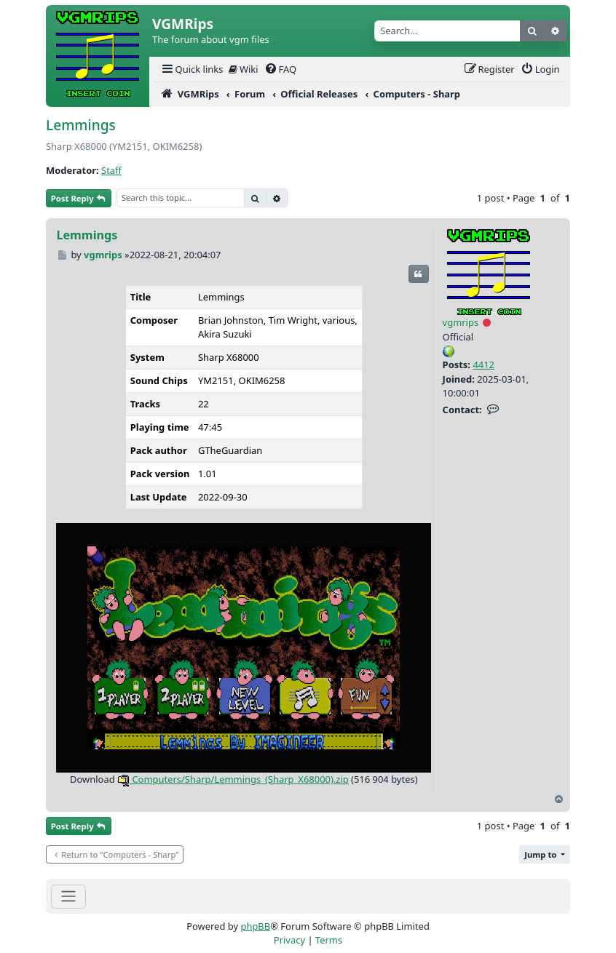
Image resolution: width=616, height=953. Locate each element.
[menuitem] (191, 69)
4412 (483, 364)
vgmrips (461, 322)
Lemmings (81, 125)
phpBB (255, 926)
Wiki (243, 69)
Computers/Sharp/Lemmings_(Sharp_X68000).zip (233, 779)
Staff (111, 170)
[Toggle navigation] (68, 897)
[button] (544, 854)
